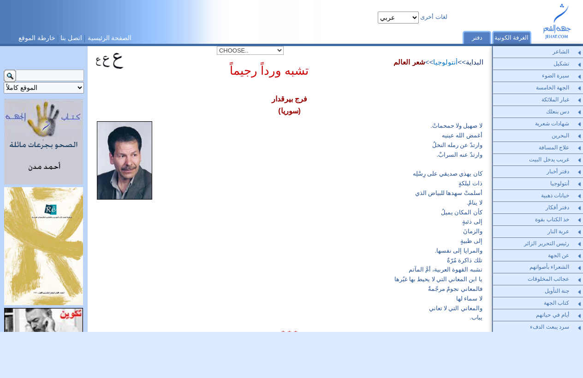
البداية (474, 62)
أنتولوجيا (445, 62)
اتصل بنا (71, 37)
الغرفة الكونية (511, 38)
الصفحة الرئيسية (110, 37)
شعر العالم (409, 62)
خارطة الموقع (36, 37)
